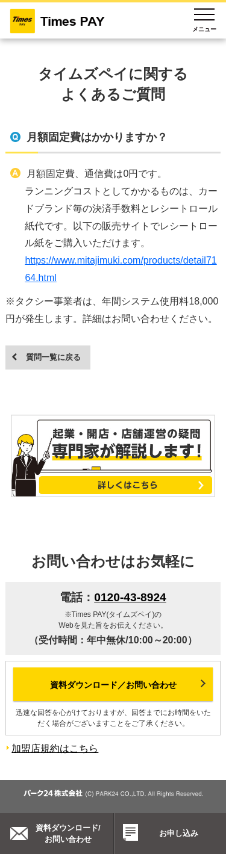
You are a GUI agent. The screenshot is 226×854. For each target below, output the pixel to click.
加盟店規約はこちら (54, 748)
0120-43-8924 (130, 597)
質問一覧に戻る (53, 357)
